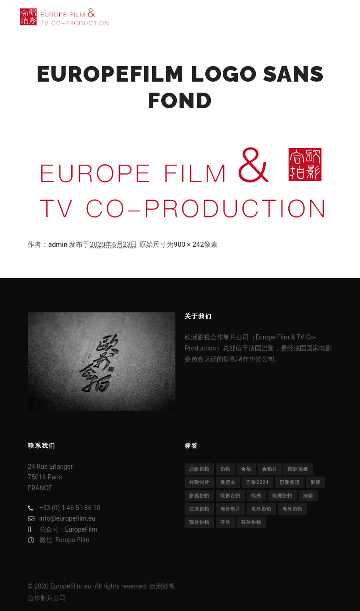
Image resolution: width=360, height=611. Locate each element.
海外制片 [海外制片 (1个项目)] (230, 508)
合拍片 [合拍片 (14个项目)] (269, 469)
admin (58, 244)
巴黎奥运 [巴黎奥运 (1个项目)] (290, 482)
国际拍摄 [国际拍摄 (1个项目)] (298, 469)
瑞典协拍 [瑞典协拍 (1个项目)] (199, 522)
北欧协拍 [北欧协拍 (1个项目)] (199, 469)
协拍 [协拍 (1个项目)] (225, 469)
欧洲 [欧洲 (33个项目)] (256, 495)
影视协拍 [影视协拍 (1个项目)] (199, 495)
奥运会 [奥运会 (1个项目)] (228, 482)
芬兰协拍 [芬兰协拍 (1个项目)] (251, 522)
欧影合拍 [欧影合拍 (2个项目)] (230, 495)
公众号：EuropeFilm (62, 529)
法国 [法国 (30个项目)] (308, 495)
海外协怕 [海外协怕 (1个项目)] (261, 508)
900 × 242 (189, 244)
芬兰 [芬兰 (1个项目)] (225, 522)
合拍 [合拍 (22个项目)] (246, 469)
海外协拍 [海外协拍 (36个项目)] (292, 508)
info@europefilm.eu (62, 518)
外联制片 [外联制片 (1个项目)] (199, 482)
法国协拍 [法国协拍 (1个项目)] (199, 508)
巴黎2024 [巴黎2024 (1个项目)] (257, 482)
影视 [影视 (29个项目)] (315, 482)
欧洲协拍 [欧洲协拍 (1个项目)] (282, 495)
